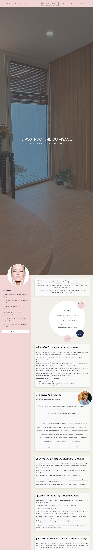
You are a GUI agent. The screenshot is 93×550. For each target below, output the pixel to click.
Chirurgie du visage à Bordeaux (54, 143)
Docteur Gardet (6, 4)
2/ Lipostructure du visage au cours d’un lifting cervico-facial (56, 383)
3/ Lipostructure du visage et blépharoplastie (52, 385)
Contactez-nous (15, 332)
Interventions (18, 4)
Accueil (32, 143)
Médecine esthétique (31, 4)
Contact (73, 4)
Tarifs (64, 4)
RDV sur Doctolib (86, 4)
